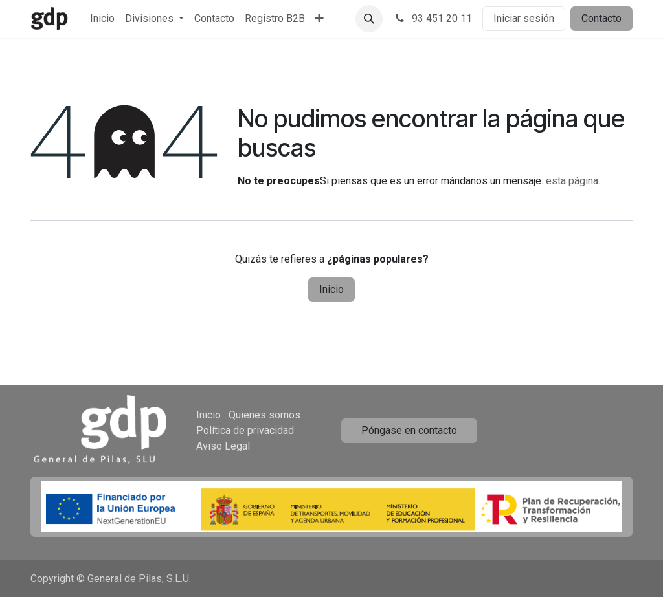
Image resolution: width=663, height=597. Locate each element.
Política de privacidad (245, 430)
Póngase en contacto (409, 430)
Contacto (601, 18)
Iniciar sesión (523, 18)
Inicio (331, 289)
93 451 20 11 (432, 18)
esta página (572, 181)
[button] (369, 18)
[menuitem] (102, 19)
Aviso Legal (223, 446)
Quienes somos (264, 415)
